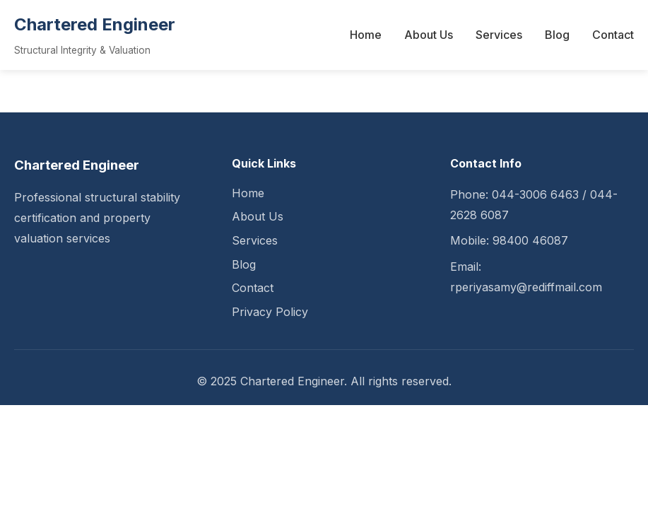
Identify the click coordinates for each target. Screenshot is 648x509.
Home (366, 35)
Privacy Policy (270, 312)
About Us (428, 35)
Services (499, 35)
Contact (613, 35)
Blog (557, 35)
